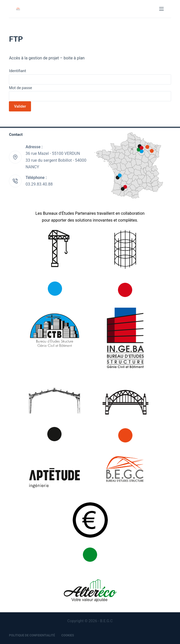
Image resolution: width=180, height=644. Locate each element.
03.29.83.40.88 (39, 184)
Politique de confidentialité (32, 635)
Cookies (67, 635)
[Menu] (161, 9)
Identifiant (17, 71)
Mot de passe (20, 88)
